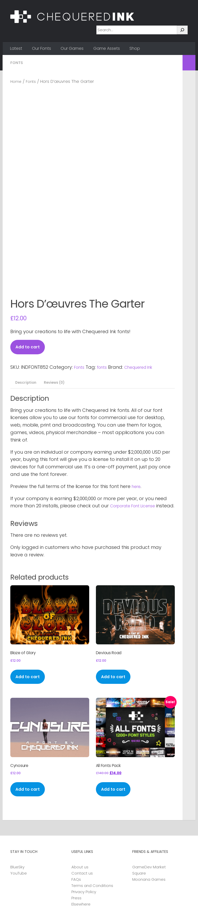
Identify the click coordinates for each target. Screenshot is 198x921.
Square (139, 836)
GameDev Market (149, 830)
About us (79, 830)
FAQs (76, 843)
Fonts (17, 63)
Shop (134, 48)
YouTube (18, 836)
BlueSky (17, 830)
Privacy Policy (83, 855)
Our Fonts (41, 48)
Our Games (72, 48)
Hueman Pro (71, 910)
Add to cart (29, 292)
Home (16, 81)
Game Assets (106, 48)
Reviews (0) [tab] (58, 328)
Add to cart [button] (29, 635)
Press (76, 861)
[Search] (182, 30)
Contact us (82, 836)
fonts (105, 312)
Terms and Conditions (92, 849)
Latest (16, 48)
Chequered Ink (145, 312)
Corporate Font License (137, 452)
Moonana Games (149, 843)
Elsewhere (80, 867)
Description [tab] (26, 328)
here (137, 432)
